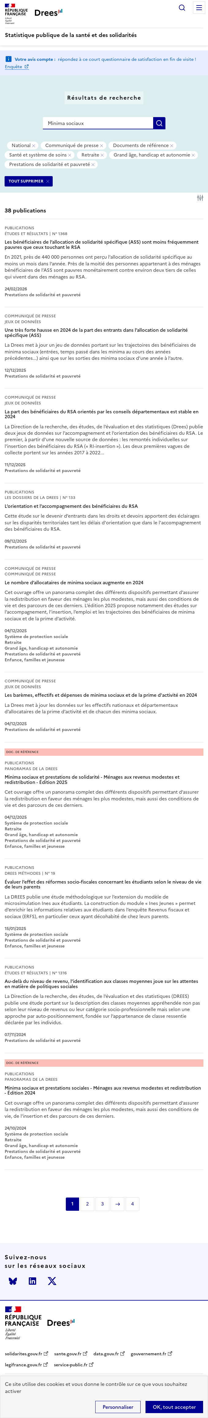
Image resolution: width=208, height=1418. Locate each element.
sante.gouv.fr (67, 1354)
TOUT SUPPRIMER (26, 181)
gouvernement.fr (148, 1354)
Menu (199, 8)
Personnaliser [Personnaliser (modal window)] (118, 1407)
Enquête (14, 67)
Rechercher (182, 8)
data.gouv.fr (106, 1354)
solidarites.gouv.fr (23, 1354)
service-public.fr (71, 1365)
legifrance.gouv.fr (23, 1365)
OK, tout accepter (174, 1407)
